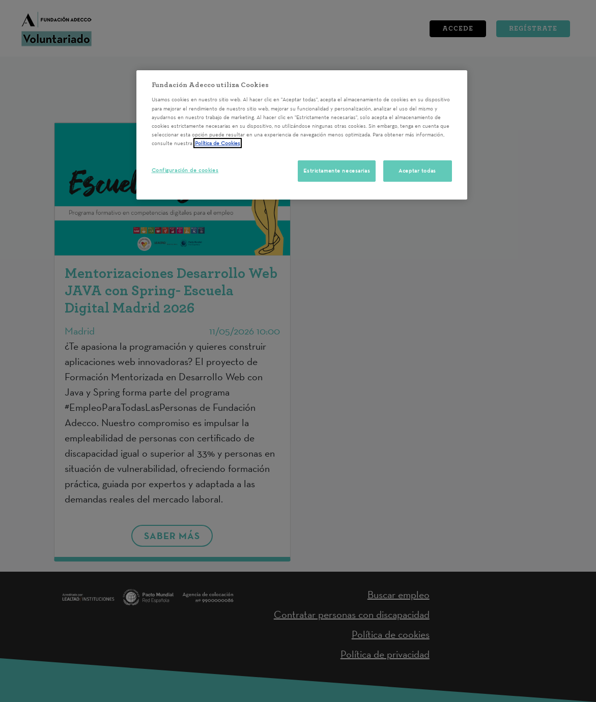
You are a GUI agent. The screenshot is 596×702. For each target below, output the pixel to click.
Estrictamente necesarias (336, 170)
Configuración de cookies (185, 170)
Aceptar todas (417, 170)
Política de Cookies (217, 143)
